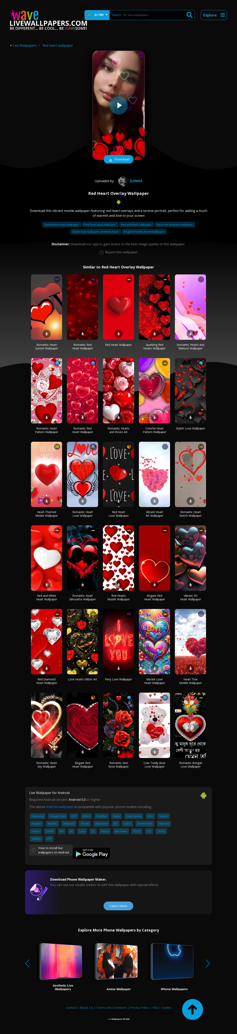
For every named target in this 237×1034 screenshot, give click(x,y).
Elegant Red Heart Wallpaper (154, 597)
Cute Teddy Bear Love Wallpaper (154, 764)
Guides (166, 1007)
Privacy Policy (139, 1007)
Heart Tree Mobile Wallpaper (190, 681)
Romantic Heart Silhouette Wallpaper (82, 597)
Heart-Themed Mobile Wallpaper (46, 514)
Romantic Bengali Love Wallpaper (190, 764)
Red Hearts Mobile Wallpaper (118, 597)
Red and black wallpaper (136, 224)
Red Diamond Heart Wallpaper (46, 681)
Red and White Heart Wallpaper (46, 597)
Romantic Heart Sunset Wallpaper (46, 346)
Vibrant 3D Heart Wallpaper (190, 597)
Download (118, 159)
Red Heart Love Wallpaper (119, 514)
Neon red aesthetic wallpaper (175, 224)
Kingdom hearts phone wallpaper (144, 231)
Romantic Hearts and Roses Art (118, 430)
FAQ (155, 1007)
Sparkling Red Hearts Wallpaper (154, 346)
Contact (71, 1007)
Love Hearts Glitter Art (82, 679)
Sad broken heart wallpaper (61, 224)
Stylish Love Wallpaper (190, 428)
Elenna (129, 181)
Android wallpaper (60, 807)
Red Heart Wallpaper (118, 345)
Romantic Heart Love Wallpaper (82, 514)
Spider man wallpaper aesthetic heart (95, 231)
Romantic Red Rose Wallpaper (118, 764)
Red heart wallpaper (58, 45)
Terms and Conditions (111, 1007)
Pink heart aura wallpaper (100, 224)
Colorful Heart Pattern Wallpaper (154, 430)
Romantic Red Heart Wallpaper (82, 346)
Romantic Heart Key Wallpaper (46, 764)
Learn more (118, 906)
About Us (86, 1007)
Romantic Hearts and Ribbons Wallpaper (190, 346)
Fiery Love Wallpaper (118, 679)
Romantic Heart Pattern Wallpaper (46, 430)
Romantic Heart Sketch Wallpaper (190, 514)
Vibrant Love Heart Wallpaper (154, 681)
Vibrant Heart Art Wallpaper (154, 514)
